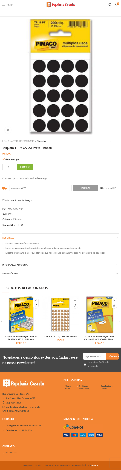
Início (4, 141)
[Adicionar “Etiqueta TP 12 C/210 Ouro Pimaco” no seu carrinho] (75, 305)
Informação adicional (15, 265)
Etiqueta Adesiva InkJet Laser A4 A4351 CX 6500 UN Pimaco (21, 338)
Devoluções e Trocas (106, 387)
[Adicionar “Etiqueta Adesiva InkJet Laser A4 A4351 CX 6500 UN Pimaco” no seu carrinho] (35, 305)
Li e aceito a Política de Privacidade (98, 364)
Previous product (111, 141)
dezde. (94, 465)
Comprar (25, 167)
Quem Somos (68, 387)
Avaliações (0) (10, 273)
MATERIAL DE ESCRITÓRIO (22, 141)
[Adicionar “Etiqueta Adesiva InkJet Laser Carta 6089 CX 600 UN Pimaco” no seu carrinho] (114, 305)
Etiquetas (41, 141)
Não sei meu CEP (108, 188)
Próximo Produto (117, 141)
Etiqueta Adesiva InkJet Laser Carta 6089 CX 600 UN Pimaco (99, 338)
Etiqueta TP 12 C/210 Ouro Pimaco (60, 336)
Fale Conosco (11, 453)
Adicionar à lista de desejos (18, 200)
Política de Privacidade (84, 387)
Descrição (8, 237)
